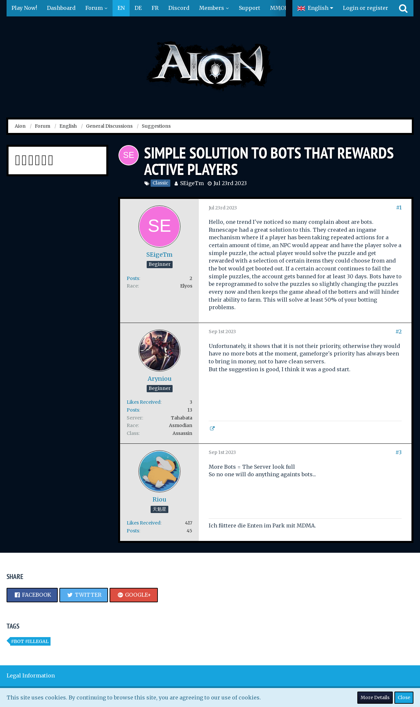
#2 (398, 331)
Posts (133, 278)
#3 (398, 452)
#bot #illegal (30, 641)
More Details (375, 697)
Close (404, 697)
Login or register (365, 8)
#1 (399, 207)
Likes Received (143, 402)
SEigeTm (192, 183)
